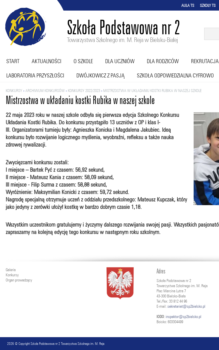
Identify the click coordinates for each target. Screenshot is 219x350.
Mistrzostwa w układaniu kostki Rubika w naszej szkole (152, 90)
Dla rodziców (163, 61)
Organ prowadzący (19, 280)
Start (12, 61)
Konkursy (14, 90)
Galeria (11, 269)
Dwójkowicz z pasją (100, 75)
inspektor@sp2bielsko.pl (183, 316)
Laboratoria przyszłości (35, 75)
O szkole (83, 61)
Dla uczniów (120, 61)
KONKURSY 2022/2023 (84, 90)
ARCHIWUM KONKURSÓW (45, 90)
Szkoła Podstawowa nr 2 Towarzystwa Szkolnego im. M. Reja (67, 343)
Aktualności (46, 61)
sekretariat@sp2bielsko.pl (186, 306)
